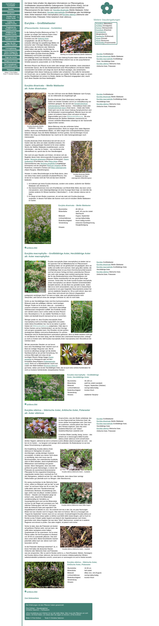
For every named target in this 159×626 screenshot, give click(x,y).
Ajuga (98, 38)
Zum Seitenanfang (32, 598)
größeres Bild (31, 248)
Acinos (98, 28)
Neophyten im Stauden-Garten (11, 28)
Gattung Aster (43, 39)
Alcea (98, 40)
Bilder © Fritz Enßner (11, 72)
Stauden (11, 9)
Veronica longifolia (48, 163)
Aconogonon (101, 32)
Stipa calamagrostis (58, 168)
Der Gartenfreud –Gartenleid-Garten (10, 65)
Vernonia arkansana (38, 159)
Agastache (100, 36)
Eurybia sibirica (69, 15)
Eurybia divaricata (61, 10)
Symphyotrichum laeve (57, 108)
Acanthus (99, 23)
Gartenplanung (10, 48)
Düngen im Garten (11, 61)
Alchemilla (100, 42)
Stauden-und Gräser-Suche (11, 17)
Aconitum (99, 30)
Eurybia (100, 94)
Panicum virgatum (54, 165)
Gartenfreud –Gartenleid (11, 5)
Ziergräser (11, 13)
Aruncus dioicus (50, 366)
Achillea (99, 26)
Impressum (11, 70)
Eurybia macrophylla (56, 12)
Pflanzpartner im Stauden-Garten (11, 39)
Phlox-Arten (53, 161)
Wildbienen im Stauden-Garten (11, 33)
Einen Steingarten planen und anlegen (11, 53)
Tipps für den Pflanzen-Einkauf (11, 44)
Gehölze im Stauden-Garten (11, 23)
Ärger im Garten (11, 57)
